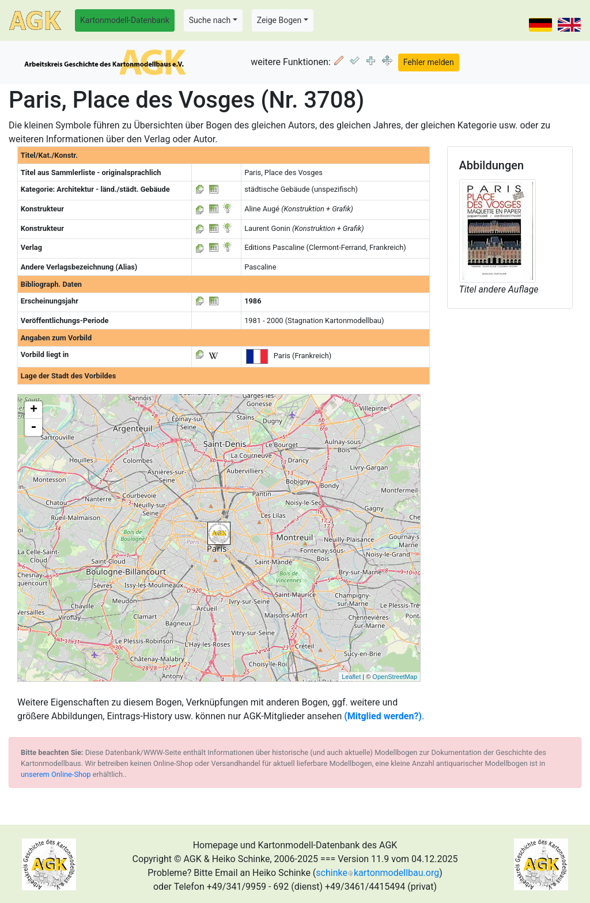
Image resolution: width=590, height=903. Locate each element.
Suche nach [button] (209, 20)
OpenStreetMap (394, 676)
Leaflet (351, 676)
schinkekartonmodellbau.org (377, 872)
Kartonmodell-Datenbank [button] (124, 20)
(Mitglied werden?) (383, 716)
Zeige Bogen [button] (279, 20)
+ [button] (33, 410)
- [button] (33, 427)
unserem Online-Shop (56, 774)
